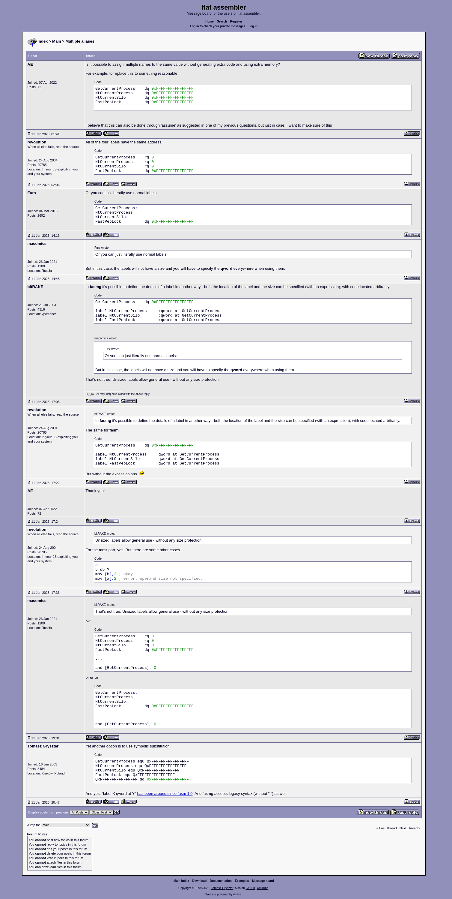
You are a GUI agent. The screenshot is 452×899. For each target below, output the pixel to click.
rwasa (237, 894)
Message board (263, 880)
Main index (181, 880)
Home (209, 21)
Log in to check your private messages (217, 26)
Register (236, 21)
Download (199, 880)
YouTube (262, 888)
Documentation (221, 880)
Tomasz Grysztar (222, 888)
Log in (252, 26)
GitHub (250, 888)
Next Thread (409, 828)
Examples (242, 880)
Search (222, 21)
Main (56, 41)
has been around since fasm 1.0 (164, 793)
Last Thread (388, 828)
